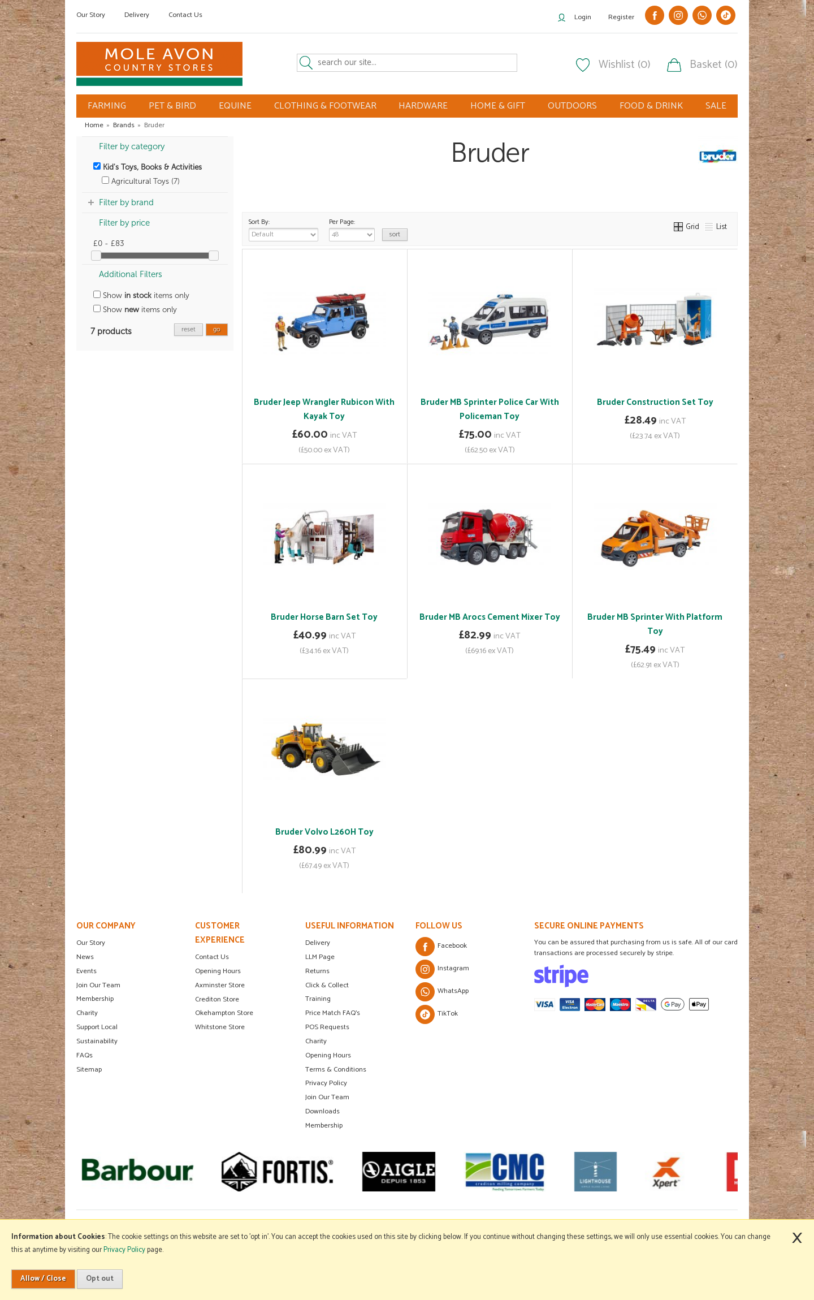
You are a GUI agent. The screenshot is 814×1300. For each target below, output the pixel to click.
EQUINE (235, 106)
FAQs (84, 1055)
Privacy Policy (326, 1083)
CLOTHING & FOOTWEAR (325, 106)
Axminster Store (220, 985)
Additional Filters (130, 274)
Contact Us (185, 15)
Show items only (141, 295)
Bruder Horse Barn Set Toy (324, 617)
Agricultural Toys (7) (141, 181)
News (85, 957)
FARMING (107, 106)
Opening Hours (218, 971)
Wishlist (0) (625, 65)
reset (188, 329)
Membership (95, 999)
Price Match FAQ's (332, 1013)
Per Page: (352, 229)
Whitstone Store (220, 1027)
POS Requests (327, 1027)
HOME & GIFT (497, 106)
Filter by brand (126, 202)
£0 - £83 (108, 243)
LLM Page (320, 957)
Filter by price (124, 223)
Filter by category (131, 146)
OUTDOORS (572, 106)
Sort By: (283, 229)
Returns (317, 971)
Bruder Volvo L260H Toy (324, 832)
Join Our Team (98, 985)
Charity (87, 1013)
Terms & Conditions (335, 1070)
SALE (715, 106)
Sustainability (97, 1041)
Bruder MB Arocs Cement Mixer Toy (489, 617)
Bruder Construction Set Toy (655, 402)
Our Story (90, 15)
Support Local (97, 1027)
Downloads (322, 1111)
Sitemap (89, 1070)
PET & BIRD (172, 106)
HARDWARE (423, 106)
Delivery (136, 15)
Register (621, 17)
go (216, 329)
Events (86, 971)
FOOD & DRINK (651, 106)
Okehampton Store (224, 1013)
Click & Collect (327, 985)
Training (318, 999)
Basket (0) (714, 65)
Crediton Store (217, 999)
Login (582, 17)
